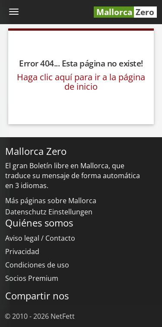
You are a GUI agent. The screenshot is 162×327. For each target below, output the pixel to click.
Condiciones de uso (37, 265)
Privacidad (22, 251)
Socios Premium (31, 278)
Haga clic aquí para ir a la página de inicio (81, 81)
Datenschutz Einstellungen (48, 212)
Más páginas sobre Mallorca (50, 200)
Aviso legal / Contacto (40, 238)
